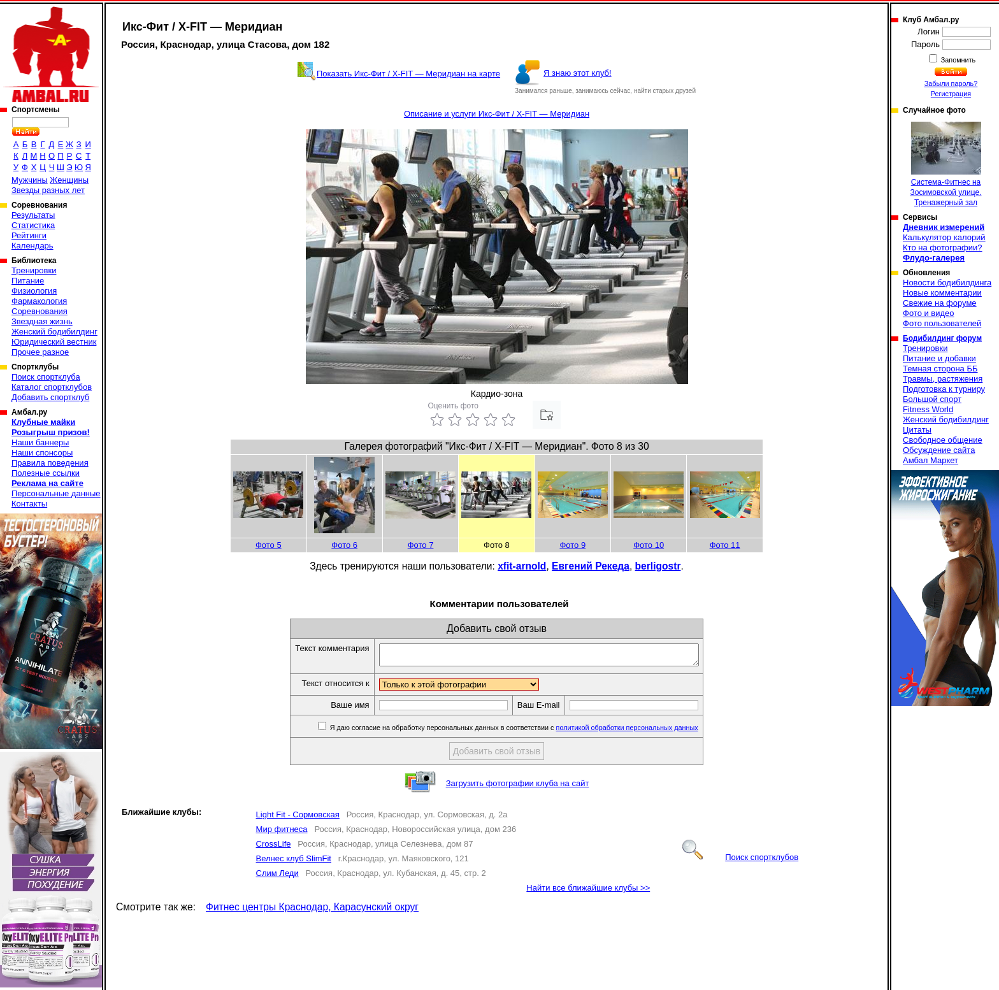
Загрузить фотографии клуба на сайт (517, 787)
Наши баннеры (40, 442)
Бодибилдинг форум (942, 338)
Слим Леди (277, 877)
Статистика (33, 225)
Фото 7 (421, 545)
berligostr (658, 566)
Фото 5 (268, 545)
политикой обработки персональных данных (646, 731)
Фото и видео (928, 313)
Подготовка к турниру (944, 389)
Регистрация (951, 93)
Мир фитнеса (282, 833)
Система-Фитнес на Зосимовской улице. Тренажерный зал (945, 164)
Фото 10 (648, 545)
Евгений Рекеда (590, 566)
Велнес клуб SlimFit (293, 862)
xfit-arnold (522, 566)
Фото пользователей (942, 323)
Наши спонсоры (42, 452)
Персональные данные (56, 493)
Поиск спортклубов (740, 861)
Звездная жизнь (42, 321)
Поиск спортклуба (45, 377)
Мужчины (29, 180)
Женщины (69, 180)
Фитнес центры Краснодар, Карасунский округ (312, 910)
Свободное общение (942, 440)
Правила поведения (50, 463)
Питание (27, 280)
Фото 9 (572, 545)
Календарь (32, 245)
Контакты (29, 503)
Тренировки (33, 270)
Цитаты (917, 429)
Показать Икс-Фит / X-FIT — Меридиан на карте (408, 73)
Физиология (34, 291)
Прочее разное (40, 352)
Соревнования (39, 311)
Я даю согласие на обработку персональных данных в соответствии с (532, 731)
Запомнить (957, 60)
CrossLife (273, 847)
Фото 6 (344, 545)
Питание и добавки (939, 358)
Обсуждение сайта (939, 450)
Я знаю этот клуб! (577, 73)
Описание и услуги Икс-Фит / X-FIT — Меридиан (496, 113)
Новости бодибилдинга (947, 282)
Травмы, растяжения (942, 379)
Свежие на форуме (940, 303)
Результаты (33, 215)
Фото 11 (725, 545)
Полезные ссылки (45, 473)
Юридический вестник (53, 342)
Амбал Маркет (930, 460)
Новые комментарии (942, 293)
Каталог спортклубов (51, 387)
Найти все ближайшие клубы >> (588, 891)
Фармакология (39, 301)
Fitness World (928, 409)
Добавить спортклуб (50, 397)
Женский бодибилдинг (54, 331)
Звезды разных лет (48, 190)
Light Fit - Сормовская (298, 818)
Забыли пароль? (951, 83)
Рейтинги (29, 235)
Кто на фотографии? (942, 247)
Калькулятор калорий (944, 237)
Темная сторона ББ (940, 368)
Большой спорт (932, 399)
